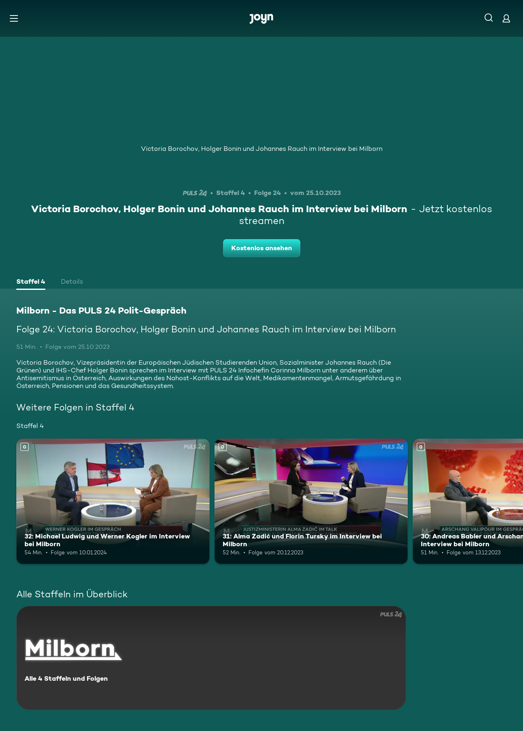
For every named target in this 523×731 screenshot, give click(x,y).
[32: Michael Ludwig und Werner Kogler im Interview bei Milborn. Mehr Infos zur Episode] (113, 501)
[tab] (31, 282)
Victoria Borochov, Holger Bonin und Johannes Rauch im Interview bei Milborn (261, 148)
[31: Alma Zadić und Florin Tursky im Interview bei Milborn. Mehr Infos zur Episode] (311, 501)
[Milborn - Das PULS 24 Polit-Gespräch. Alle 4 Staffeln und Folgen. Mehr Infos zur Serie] (211, 658)
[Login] (506, 18)
